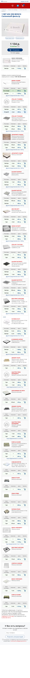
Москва (5, 1)
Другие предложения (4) (15, 149)
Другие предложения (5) (15, 187)
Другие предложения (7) (15, 336)
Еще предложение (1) (15, 387)
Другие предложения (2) (15, 313)
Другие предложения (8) (15, 95)
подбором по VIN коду (8, 616)
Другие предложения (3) (15, 131)
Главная (4, 9)
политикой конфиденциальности (18, 641)
